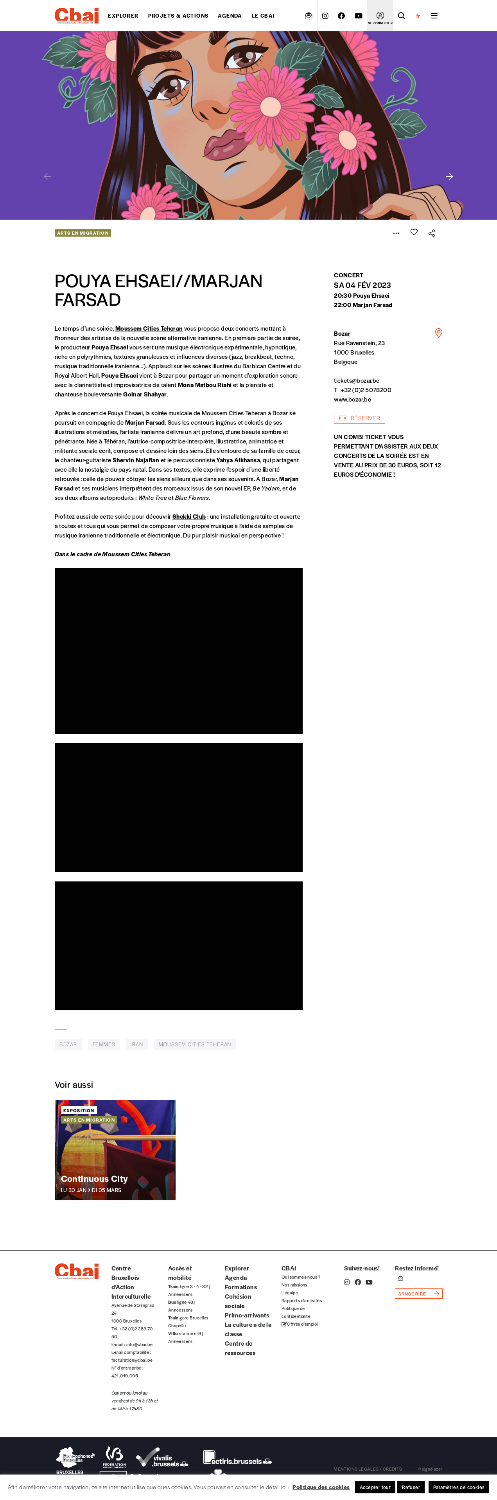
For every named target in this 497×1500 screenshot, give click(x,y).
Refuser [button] (411, 1487)
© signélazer (430, 1469)
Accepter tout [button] (375, 1487)
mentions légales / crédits (368, 1469)
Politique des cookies (321, 1487)
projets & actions (178, 15)
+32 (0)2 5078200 (366, 389)
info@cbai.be (139, 1344)
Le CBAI (263, 15)
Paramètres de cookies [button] (458, 1487)
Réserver (359, 418)
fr (418, 15)
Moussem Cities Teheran (149, 328)
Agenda (230, 15)
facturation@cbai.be (132, 1360)
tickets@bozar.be (356, 380)
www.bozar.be (352, 399)
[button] (449, 176)
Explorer (123, 15)
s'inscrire (412, 1293)
